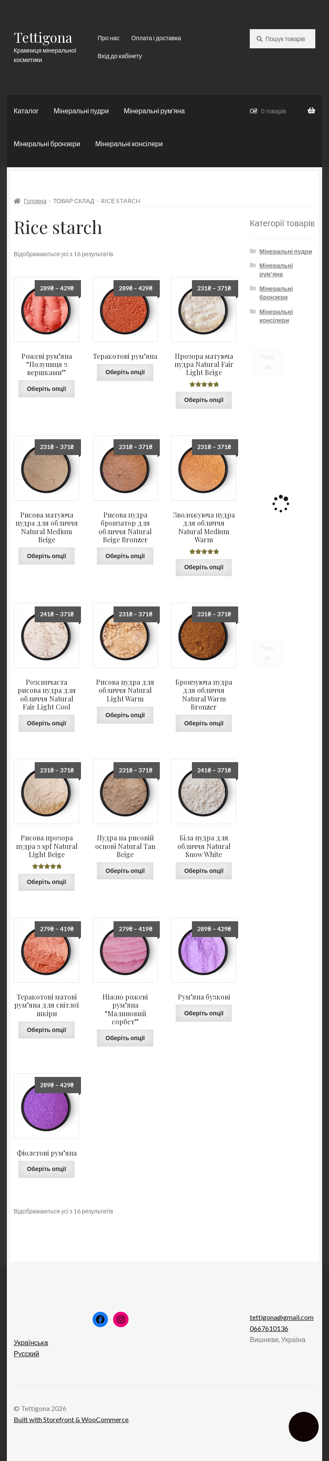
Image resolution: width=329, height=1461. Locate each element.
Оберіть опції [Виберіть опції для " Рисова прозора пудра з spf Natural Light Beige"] (46, 881)
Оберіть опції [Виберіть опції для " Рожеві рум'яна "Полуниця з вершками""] (46, 388)
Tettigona (43, 37)
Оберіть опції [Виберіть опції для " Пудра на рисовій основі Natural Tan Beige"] (125, 870)
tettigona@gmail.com (282, 1317)
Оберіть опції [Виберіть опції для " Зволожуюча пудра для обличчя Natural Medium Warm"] (204, 567)
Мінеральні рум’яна (154, 110)
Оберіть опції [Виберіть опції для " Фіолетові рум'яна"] (46, 1168)
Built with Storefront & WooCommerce (71, 1419)
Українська (31, 1342)
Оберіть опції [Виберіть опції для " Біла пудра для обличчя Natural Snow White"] (204, 870)
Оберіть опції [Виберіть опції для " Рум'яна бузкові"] (204, 1013)
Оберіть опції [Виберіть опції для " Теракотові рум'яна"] (125, 372)
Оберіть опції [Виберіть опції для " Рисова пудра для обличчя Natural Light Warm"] (125, 715)
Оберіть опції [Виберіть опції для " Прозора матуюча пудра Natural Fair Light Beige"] (204, 399)
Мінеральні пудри (81, 110)
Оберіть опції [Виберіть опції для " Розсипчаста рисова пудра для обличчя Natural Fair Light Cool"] (46, 723)
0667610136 (269, 1328)
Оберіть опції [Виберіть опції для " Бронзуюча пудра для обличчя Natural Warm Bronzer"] (204, 723)
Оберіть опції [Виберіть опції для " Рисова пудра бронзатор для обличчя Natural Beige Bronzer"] (125, 555)
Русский (26, 1353)
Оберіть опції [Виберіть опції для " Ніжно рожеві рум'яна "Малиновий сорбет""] (125, 1037)
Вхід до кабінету (120, 55)
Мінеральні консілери (129, 143)
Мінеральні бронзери (47, 143)
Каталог (26, 110)
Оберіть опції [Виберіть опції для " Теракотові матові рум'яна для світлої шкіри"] (46, 1029)
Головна (35, 200)
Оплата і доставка (156, 37)
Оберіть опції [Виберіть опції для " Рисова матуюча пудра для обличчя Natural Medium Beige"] (46, 555)
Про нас (109, 37)
